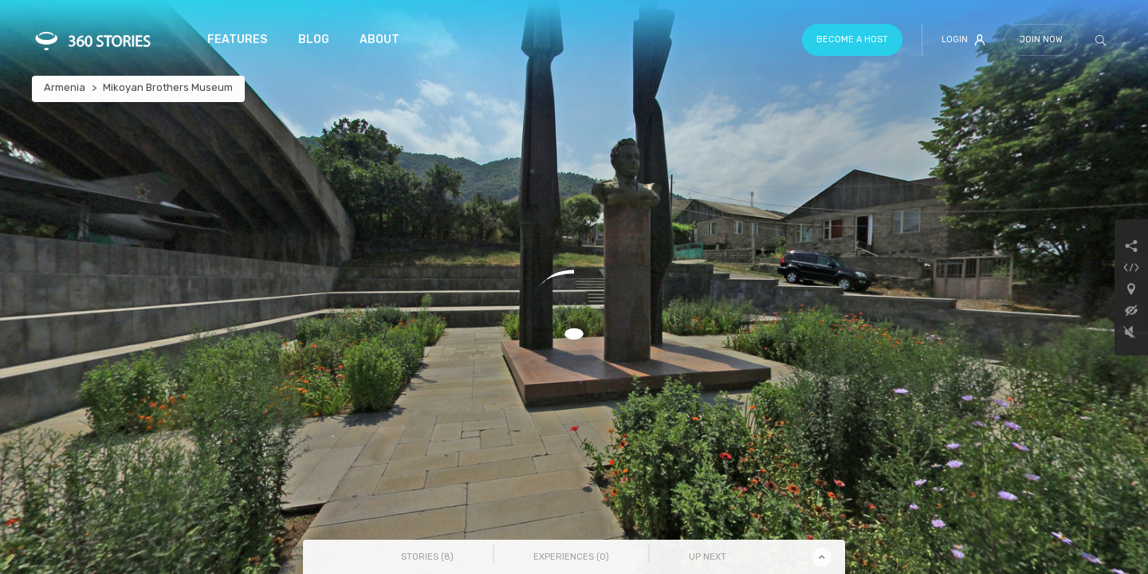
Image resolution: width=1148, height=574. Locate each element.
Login (963, 39)
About (379, 39)
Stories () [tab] (427, 557)
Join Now (1041, 39)
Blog (313, 39)
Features (237, 39)
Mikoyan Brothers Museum (168, 87)
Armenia (64, 87)
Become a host (852, 39)
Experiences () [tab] (571, 557)
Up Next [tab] (707, 557)
